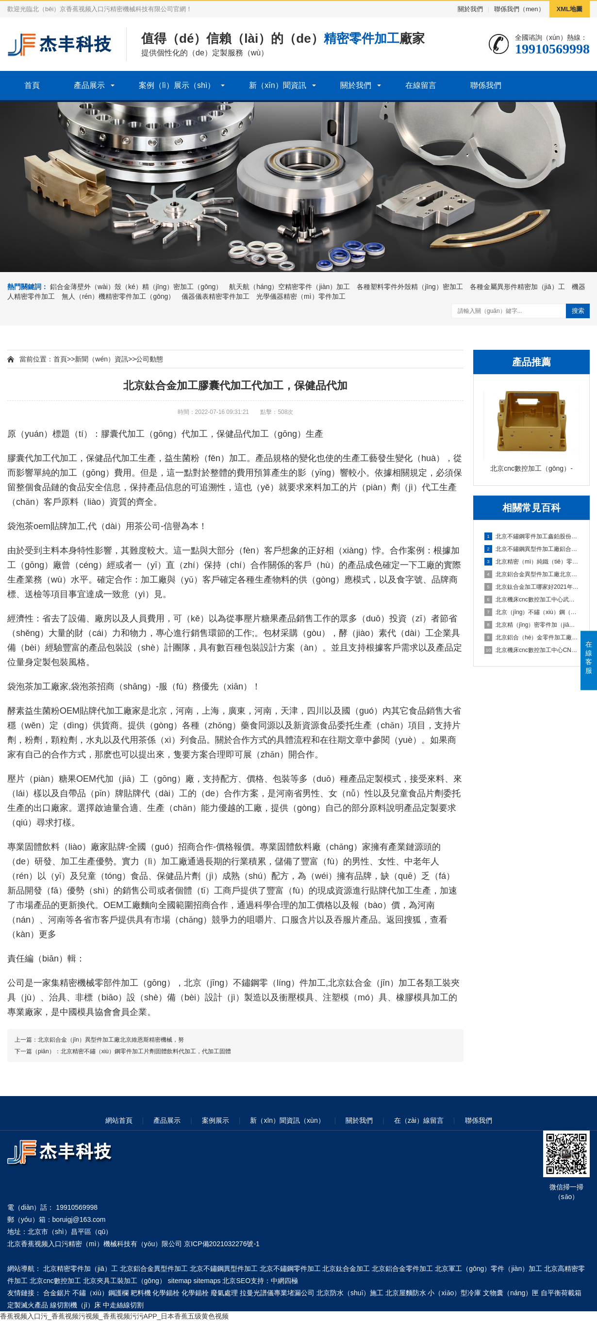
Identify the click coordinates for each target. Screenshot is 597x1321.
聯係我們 (485, 85)
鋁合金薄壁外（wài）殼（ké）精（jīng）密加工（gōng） (136, 287)
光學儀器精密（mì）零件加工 (301, 296)
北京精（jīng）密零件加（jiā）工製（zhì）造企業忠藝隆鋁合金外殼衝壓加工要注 (532, 625)
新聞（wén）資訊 (101, 359)
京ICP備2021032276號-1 (222, 1244)
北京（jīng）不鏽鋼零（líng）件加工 (255, 983)
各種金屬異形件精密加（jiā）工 (517, 287)
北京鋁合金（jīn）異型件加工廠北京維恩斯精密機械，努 (111, 1039)
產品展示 (89, 85)
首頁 (32, 85)
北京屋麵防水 (405, 1293)
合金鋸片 (56, 1293)
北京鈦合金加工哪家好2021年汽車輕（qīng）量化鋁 (532, 587)
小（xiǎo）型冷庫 (454, 1293)
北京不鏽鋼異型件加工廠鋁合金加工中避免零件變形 (532, 549)
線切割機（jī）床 (75, 1305)
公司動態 (149, 359)
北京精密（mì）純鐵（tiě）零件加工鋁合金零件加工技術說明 (532, 562)
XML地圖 (569, 9)
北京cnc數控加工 (55, 1281)
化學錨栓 (166, 1293)
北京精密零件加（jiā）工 (80, 1268)
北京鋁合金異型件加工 (154, 1268)
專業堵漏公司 (294, 1293)
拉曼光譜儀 (257, 1293)
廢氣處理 (224, 1293)
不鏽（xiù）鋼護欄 (100, 1293)
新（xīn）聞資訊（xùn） (287, 1120)
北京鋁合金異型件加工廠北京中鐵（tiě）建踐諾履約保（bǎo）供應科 (532, 574)
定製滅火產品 (27, 1305)
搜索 (578, 310)
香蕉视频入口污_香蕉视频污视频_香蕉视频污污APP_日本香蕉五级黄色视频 (114, 1316)
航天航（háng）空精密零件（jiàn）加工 (289, 287)
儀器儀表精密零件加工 (215, 296)
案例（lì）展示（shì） (177, 85)
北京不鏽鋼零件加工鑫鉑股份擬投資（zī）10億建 (532, 536)
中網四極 (284, 1281)
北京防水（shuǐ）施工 (349, 1293)
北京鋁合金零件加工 (402, 1268)
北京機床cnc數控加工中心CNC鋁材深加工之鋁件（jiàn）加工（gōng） (532, 650)
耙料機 (141, 1293)
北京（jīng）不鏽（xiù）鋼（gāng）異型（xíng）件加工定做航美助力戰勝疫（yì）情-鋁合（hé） (532, 612)
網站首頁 (119, 1120)
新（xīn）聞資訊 (277, 85)
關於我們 (470, 9)
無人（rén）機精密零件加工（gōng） (118, 296)
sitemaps (207, 1281)
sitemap (180, 1281)
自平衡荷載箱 (561, 1293)
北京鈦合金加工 (346, 1268)
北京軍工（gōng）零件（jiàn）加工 (488, 1268)
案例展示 (215, 1120)
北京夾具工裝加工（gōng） (124, 1281)
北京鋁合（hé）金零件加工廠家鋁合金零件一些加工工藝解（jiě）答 (532, 637)
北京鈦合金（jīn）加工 (372, 983)
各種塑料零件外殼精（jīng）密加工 (410, 287)
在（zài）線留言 (419, 1120)
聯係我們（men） (519, 9)
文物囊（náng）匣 (511, 1293)
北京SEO (236, 1281)
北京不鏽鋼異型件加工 (224, 1268)
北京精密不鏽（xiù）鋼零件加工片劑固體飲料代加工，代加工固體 (146, 1051)
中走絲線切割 (123, 1305)
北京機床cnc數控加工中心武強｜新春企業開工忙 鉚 (532, 599)
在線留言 (420, 85)
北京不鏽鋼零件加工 (290, 1268)
